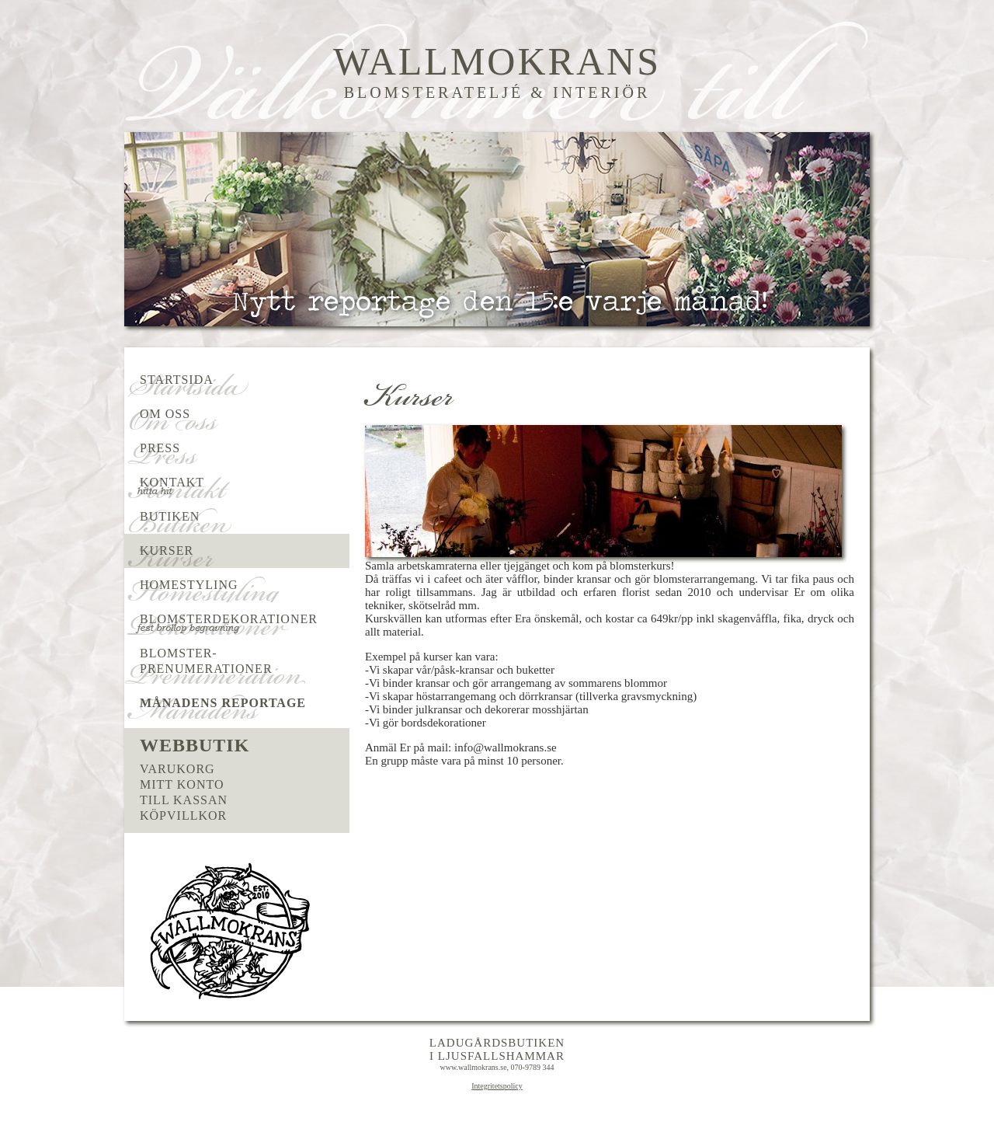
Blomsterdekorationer (229, 618)
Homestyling (189, 584)
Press (160, 448)
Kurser (166, 550)
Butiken (170, 516)
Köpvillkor (183, 815)
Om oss (165, 413)
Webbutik (194, 745)
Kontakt (172, 482)
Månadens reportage (223, 702)
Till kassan (184, 800)
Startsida (177, 379)
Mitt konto (182, 784)
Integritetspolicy (497, 1086)
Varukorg (177, 768)
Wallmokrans (497, 61)
